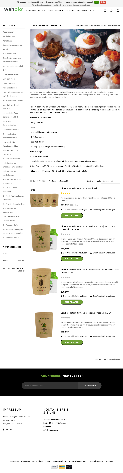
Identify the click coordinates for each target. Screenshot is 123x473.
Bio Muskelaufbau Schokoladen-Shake (11, 115)
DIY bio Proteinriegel (11, 130)
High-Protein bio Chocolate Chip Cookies (13, 165)
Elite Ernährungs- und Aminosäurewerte (12, 60)
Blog (92, 11)
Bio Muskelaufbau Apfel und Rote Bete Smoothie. (13, 231)
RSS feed (109, 461)
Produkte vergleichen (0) (58, 181)
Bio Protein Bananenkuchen (9, 123)
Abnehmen (7, 41)
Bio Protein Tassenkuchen (14, 204)
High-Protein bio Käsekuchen (9, 210)
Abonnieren (89, 386)
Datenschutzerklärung (78, 461)
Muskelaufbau (9, 36)
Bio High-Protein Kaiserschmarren (10, 136)
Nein (103, 2)
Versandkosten (114, 359)
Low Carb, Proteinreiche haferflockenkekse (13, 94)
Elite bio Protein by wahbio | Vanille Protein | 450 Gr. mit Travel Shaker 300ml (88, 227)
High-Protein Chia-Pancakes (10, 152)
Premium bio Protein (35, 11)
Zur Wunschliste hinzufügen (74, 210)
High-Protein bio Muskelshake (9, 173)
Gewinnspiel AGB (60, 461)
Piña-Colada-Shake (11, 88)
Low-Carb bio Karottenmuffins (107, 25)
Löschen (21, 271)
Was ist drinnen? (10, 54)
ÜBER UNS (59, 11)
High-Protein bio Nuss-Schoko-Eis (12, 181)
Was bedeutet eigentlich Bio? (13, 68)
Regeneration (8, 32)
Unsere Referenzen (11, 74)
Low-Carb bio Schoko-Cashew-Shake (12, 219)
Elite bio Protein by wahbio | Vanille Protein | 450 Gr (86, 313)
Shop (50, 11)
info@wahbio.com (50, 430)
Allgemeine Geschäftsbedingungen (35, 461)
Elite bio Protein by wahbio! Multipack (79, 188)
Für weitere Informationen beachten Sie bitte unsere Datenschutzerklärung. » (62, 5)
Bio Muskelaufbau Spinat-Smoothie (13, 198)
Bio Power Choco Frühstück (10, 189)
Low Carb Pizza (9, 79)
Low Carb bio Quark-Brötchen (11, 107)
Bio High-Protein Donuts (13, 101)
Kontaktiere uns (97, 461)
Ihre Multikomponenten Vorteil (12, 47)
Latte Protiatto (9, 83)
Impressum (82, 11)
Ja (96, 2)
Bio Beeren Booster (11, 238)
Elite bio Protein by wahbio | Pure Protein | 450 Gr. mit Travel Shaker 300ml (90, 271)
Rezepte (70, 11)
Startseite (80, 25)
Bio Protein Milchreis (11, 159)
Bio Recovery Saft (10, 225)
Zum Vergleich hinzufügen (102, 210)
